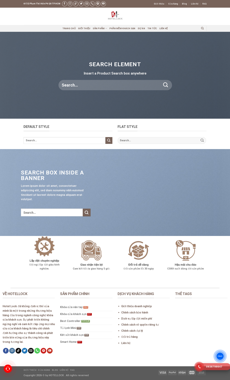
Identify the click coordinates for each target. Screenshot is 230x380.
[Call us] (92, 3)
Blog (184, 3)
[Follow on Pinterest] (97, 3)
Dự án (141, 28)
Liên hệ (194, 3)
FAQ (204, 3)
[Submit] (165, 85)
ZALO (220, 356)
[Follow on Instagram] (70, 3)
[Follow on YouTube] (103, 3)
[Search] (202, 28)
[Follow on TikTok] (75, 3)
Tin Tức (152, 28)
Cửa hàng (173, 3)
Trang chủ (69, 28)
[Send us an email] (86, 3)
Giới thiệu (159, 3)
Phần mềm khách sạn (122, 28)
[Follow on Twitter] (81, 3)
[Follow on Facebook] (64, 3)
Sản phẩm (100, 28)
